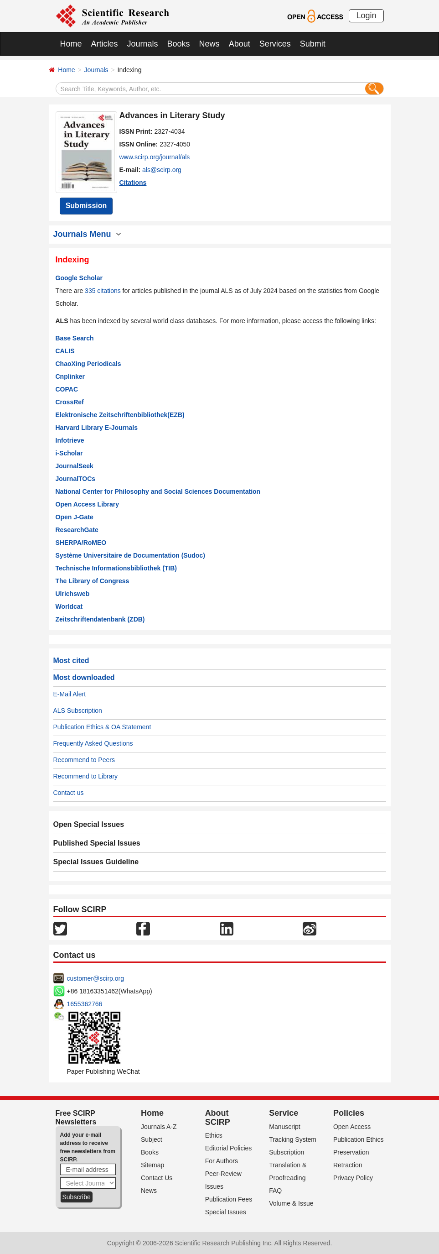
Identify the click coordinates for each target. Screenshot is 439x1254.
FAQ (275, 1190)
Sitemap (152, 1165)
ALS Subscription (77, 710)
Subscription (286, 1152)
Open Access (352, 1126)
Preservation (351, 1152)
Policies (348, 1113)
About (239, 43)
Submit (312, 43)
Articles (104, 43)
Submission (86, 205)
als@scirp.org (161, 169)
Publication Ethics (358, 1139)
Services (275, 43)
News (209, 43)
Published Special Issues (96, 843)
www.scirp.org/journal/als (154, 157)
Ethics (213, 1135)
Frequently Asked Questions (93, 743)
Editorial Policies (228, 1148)
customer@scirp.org (95, 978)
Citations (133, 182)
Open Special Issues (88, 824)
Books (178, 43)
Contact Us (156, 1177)
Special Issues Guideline (96, 862)
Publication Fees (229, 1199)
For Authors (221, 1161)
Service (283, 1113)
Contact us (68, 792)
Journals (142, 43)
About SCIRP (217, 1117)
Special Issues (225, 1212)
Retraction (347, 1165)
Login (366, 15)
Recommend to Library (85, 776)
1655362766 (85, 1004)
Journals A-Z (159, 1126)
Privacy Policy (353, 1177)
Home (71, 43)
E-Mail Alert (69, 694)
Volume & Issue (291, 1203)
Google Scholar (79, 278)
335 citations (103, 290)
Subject (151, 1139)
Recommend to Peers (84, 759)
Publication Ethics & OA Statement (102, 727)
